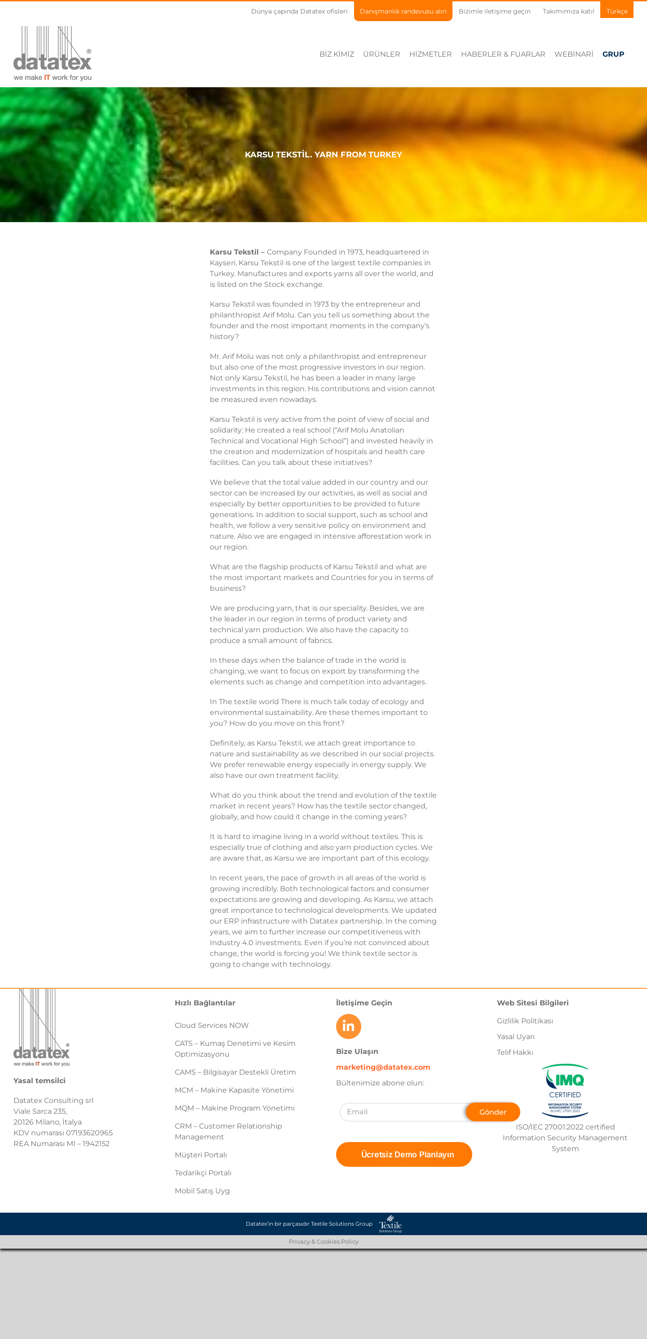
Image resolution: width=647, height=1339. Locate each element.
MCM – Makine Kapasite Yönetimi (234, 1090)
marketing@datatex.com (383, 1067)
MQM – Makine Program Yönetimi (235, 1108)
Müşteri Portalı (201, 1155)
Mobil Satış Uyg (202, 1191)
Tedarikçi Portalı (203, 1173)
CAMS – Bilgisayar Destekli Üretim (235, 1072)
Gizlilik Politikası (525, 1021)
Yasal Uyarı (516, 1036)
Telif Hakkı (515, 1052)
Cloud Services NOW (212, 1025)
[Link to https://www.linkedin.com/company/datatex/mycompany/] (348, 1026)
